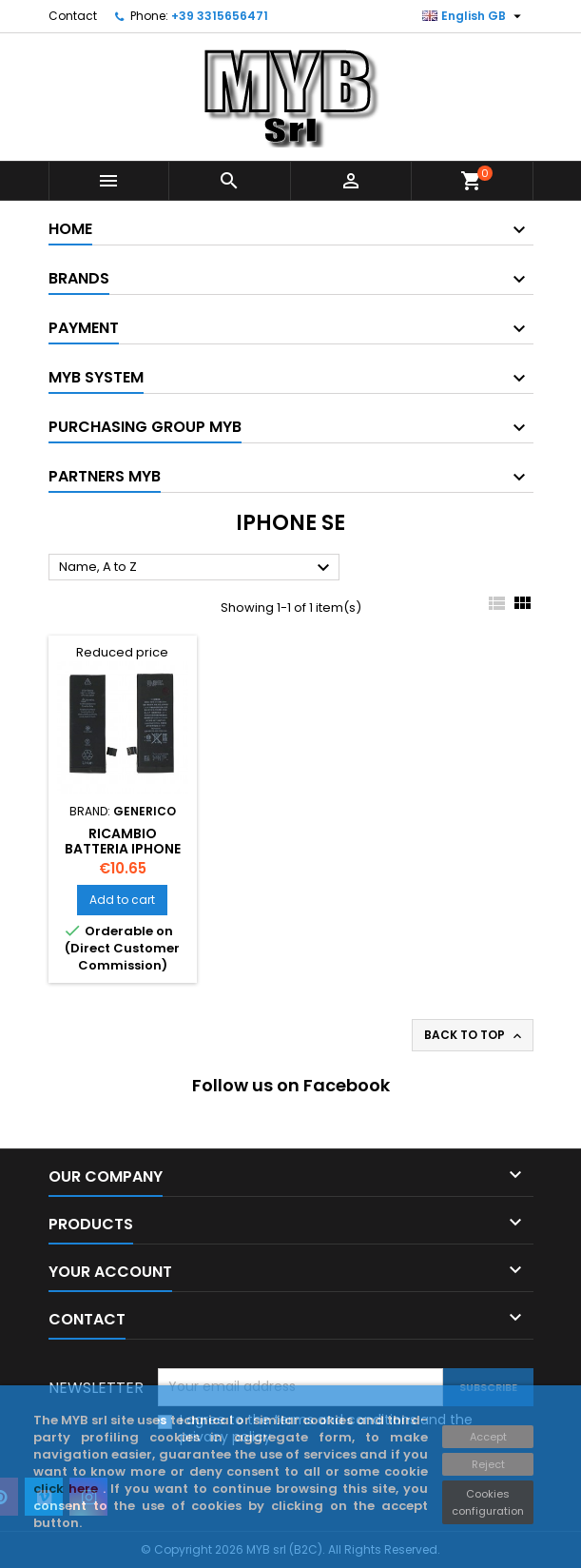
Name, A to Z (197, 568)
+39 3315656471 (219, 16)
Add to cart (122, 900)
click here (68, 1489)
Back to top (474, 1035)
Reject (488, 1464)
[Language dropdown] (474, 16)
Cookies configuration (488, 1502)
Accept (488, 1436)
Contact (72, 16)
